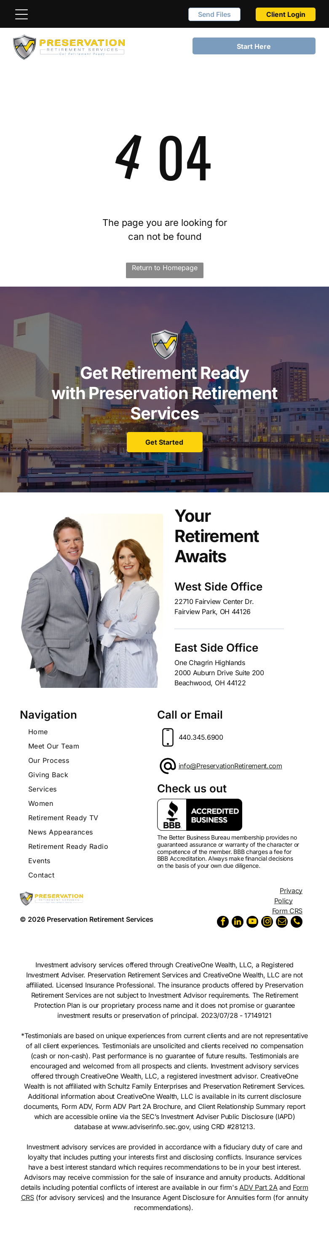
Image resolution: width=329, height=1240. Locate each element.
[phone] (296, 923)
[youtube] (252, 923)
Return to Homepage (165, 267)
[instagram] (267, 923)
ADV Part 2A (258, 1187)
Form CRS (287, 911)
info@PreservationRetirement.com (230, 766)
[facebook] (223, 923)
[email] (282, 923)
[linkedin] (237, 923)
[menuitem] (87, 732)
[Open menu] (21, 14)
